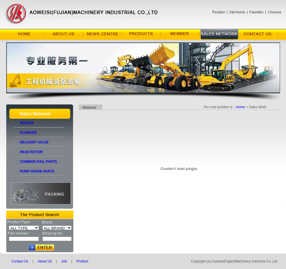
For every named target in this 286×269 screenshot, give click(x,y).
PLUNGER (25, 133)
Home (240, 107)
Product (82, 261)
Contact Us (19, 261)
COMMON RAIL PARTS (35, 162)
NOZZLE (23, 123)
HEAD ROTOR (28, 152)
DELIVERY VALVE (31, 142)
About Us (45, 261)
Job (64, 261)
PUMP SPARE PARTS (33, 171)
